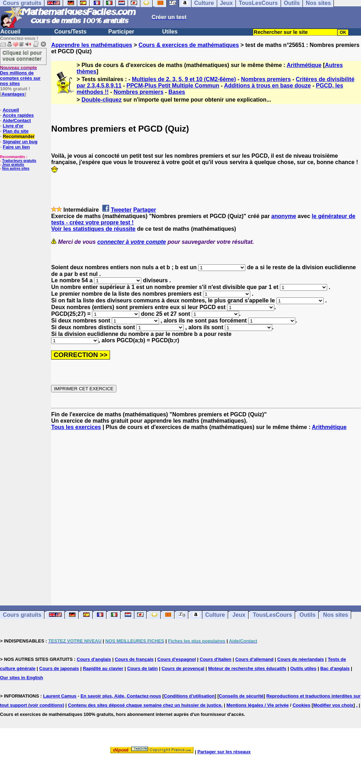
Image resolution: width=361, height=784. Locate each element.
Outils (308, 615)
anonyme (283, 216)
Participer (121, 32)
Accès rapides (17, 115)
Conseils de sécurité (241, 696)
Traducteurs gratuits (19, 161)
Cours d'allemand (254, 659)
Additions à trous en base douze (267, 86)
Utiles (170, 32)
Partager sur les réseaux (224, 751)
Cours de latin (142, 668)
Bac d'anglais (334, 668)
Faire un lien (16, 147)
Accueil (10, 32)
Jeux (238, 615)
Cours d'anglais (94, 659)
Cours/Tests (70, 32)
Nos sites (335, 615)
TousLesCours (272, 615)
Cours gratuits (22, 615)
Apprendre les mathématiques (91, 45)
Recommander (19, 136)
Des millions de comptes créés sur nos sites (20, 75)
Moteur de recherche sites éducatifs (247, 668)
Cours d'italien (216, 659)
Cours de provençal (182, 668)
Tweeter (121, 210)
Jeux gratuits (13, 165)
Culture (215, 615)
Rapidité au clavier (103, 668)
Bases (177, 92)
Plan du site (16, 131)
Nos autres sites (15, 168)
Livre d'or (13, 125)
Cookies (302, 705)
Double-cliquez (101, 100)
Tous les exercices (76, 427)
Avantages (12, 94)
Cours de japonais (59, 668)
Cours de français (134, 659)
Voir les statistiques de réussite (93, 229)
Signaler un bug (20, 141)
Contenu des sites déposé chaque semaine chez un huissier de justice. (145, 705)
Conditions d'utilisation (189, 696)
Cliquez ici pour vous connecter (22, 55)
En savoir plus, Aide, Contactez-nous (120, 696)
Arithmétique (304, 65)
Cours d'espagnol (176, 659)
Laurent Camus (60, 696)
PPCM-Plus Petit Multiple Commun (173, 86)
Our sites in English (21, 677)
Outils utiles (303, 668)
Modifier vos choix (333, 705)
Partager (144, 210)
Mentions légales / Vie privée (257, 705)
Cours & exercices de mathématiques (189, 45)
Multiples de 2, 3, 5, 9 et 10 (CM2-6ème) (184, 79)
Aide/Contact (16, 120)
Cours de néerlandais (300, 659)
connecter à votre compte (131, 242)
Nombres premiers (265, 79)
